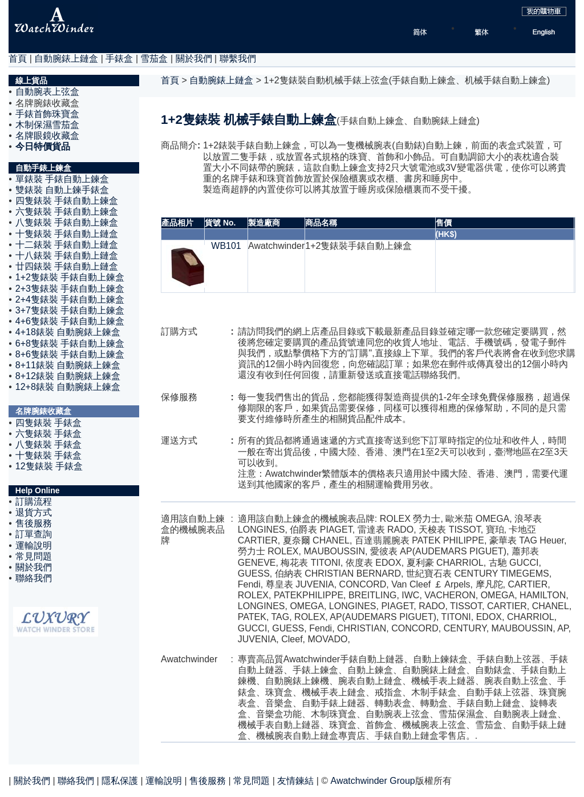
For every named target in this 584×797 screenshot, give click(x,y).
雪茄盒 (154, 58)
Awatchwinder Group (373, 781)
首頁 (18, 58)
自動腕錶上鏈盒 (66, 58)
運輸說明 (33, 545)
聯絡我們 (33, 578)
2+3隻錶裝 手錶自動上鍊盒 (70, 288)
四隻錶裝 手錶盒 (48, 423)
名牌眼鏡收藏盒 (47, 135)
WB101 (226, 246)
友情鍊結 (295, 781)
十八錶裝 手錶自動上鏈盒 (66, 255)
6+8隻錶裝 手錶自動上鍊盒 (70, 343)
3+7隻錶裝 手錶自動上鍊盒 (70, 310)
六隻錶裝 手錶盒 (48, 433)
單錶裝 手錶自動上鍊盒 (62, 179)
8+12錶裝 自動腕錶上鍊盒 (67, 376)
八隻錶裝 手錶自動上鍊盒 (66, 222)
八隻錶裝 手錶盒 (48, 444)
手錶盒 (119, 58)
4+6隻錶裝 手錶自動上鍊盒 (70, 321)
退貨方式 (33, 512)
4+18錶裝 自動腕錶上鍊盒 (67, 332)
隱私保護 (120, 781)
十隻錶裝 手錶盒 (48, 455)
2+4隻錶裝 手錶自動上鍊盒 (70, 299)
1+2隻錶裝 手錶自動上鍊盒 (70, 277)
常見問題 (33, 556)
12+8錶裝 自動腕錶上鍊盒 (67, 387)
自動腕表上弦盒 (47, 91)
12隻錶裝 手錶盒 (49, 466)
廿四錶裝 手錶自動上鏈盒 (66, 266)
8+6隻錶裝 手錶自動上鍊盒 (70, 354)
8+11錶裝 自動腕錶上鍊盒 (67, 365)
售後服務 (33, 523)
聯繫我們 (238, 58)
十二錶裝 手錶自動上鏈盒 (66, 244)
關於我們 (194, 58)
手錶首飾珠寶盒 (47, 114)
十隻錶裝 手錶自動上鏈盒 (66, 234)
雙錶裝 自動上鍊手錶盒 (62, 190)
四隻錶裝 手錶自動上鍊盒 (66, 201)
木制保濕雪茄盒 (47, 125)
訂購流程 (33, 501)
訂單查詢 (33, 534)
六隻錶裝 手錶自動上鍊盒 (66, 211)
